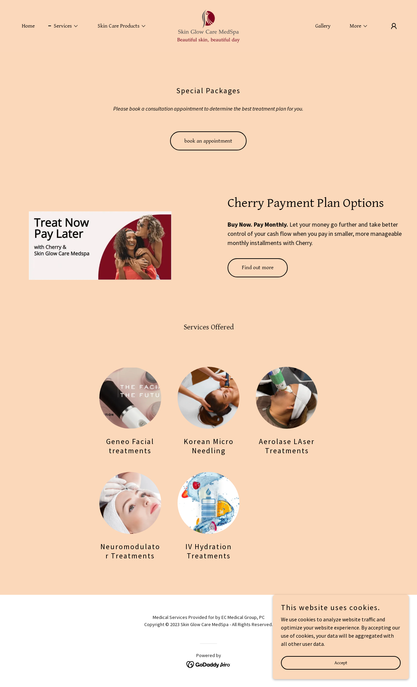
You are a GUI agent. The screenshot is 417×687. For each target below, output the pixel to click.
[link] (208, 25)
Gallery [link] (323, 26)
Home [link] (28, 26)
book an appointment (208, 141)
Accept (340, 672)
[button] (63, 26)
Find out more (257, 267)
